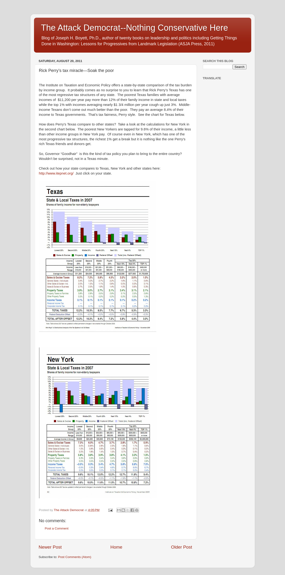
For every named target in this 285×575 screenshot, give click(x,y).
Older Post (181, 547)
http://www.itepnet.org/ (56, 173)
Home (116, 547)
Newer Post (50, 547)
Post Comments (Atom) (74, 557)
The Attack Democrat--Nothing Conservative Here (134, 28)
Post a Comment (57, 528)
